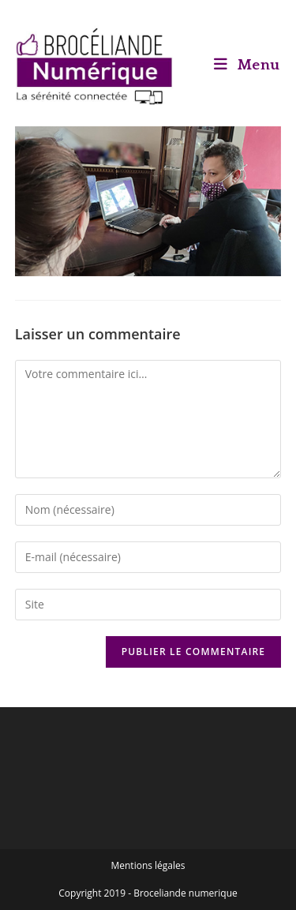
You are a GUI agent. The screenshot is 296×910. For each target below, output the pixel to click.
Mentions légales (148, 865)
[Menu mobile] (247, 65)
